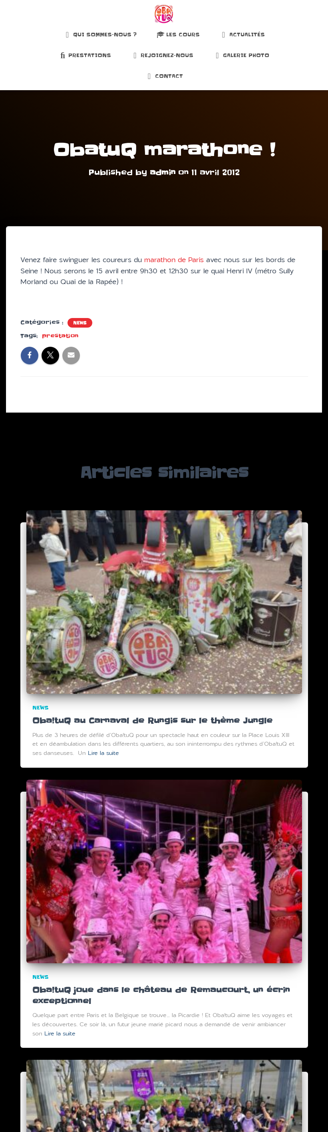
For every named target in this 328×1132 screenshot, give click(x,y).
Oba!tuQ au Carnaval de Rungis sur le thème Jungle (154, 720)
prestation (60, 336)
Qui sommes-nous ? (100, 35)
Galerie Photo (241, 55)
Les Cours (178, 35)
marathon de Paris (174, 259)
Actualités (242, 35)
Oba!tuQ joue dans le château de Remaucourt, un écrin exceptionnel (163, 994)
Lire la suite (103, 752)
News (80, 323)
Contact (164, 76)
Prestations (85, 55)
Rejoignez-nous (162, 55)
